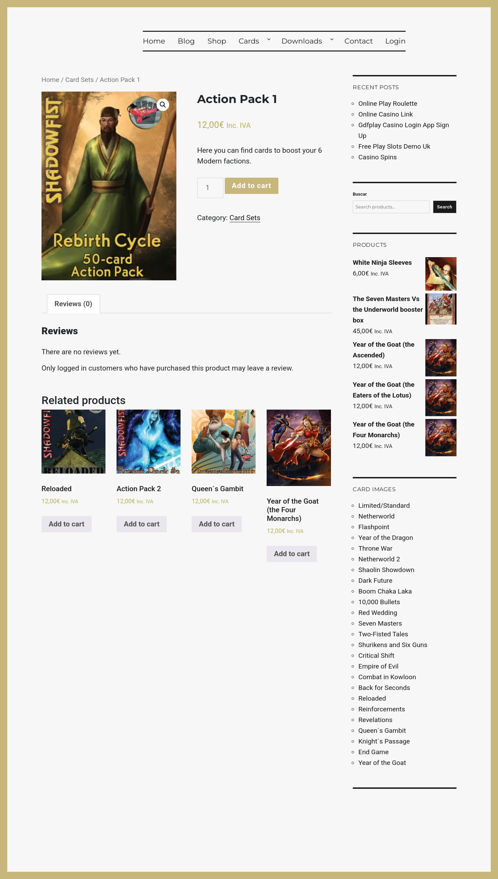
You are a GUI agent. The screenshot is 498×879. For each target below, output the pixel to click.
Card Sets (79, 80)
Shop (217, 41)
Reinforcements (381, 709)
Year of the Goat (382, 763)
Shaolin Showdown (386, 570)
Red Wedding (377, 613)
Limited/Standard (384, 505)
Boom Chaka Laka (385, 591)
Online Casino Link (385, 114)
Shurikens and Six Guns (392, 645)
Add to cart (251, 185)
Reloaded (372, 698)
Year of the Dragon (385, 538)
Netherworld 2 (379, 559)
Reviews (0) (73, 304)
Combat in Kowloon (387, 677)
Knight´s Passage (384, 741)
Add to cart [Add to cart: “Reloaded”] (66, 524)
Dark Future (375, 581)
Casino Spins (377, 157)
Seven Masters (380, 623)
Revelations (375, 720)
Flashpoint (373, 527)
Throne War (375, 548)
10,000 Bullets (379, 602)
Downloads (302, 41)
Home (154, 41)
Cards (249, 41)
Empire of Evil (378, 666)
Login (395, 41)
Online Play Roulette (387, 103)
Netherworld (376, 516)
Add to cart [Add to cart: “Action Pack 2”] (141, 524)
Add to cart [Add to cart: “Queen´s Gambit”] (216, 524)
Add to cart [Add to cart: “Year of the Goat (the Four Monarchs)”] (292, 554)
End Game (373, 752)
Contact (358, 41)
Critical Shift (376, 656)
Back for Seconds (384, 688)
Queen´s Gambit (382, 731)
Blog (186, 41)
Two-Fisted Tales (383, 634)
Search (444, 206)
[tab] (73, 303)
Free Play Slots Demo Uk (394, 146)
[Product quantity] (210, 188)
